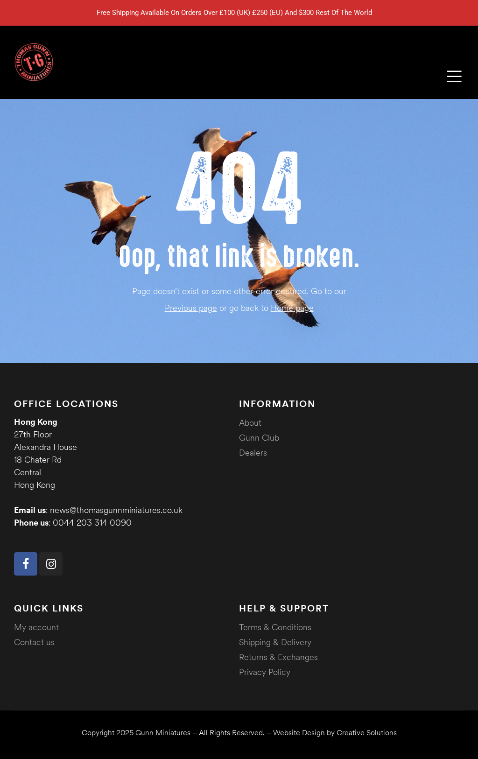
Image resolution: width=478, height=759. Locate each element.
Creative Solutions (367, 732)
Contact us (34, 642)
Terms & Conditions (275, 627)
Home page (292, 307)
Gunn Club (259, 437)
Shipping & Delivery (275, 642)
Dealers (253, 452)
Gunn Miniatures (162, 732)
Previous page (191, 307)
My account (36, 627)
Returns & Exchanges (278, 657)
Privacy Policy (264, 672)
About (250, 422)
